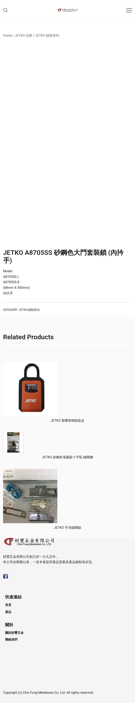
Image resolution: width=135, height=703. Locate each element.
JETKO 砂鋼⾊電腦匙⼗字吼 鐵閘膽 (67, 457)
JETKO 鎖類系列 (47, 35)
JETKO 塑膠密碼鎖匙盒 (67, 420)
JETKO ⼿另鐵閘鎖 (67, 528)
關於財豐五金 (14, 633)
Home (7, 35)
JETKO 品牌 (23, 35)
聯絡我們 (11, 639)
